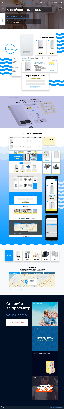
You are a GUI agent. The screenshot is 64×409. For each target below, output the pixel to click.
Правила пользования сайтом (56, 407)
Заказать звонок (53, 2)
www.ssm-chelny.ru (17, 16)
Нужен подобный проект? (17, 322)
